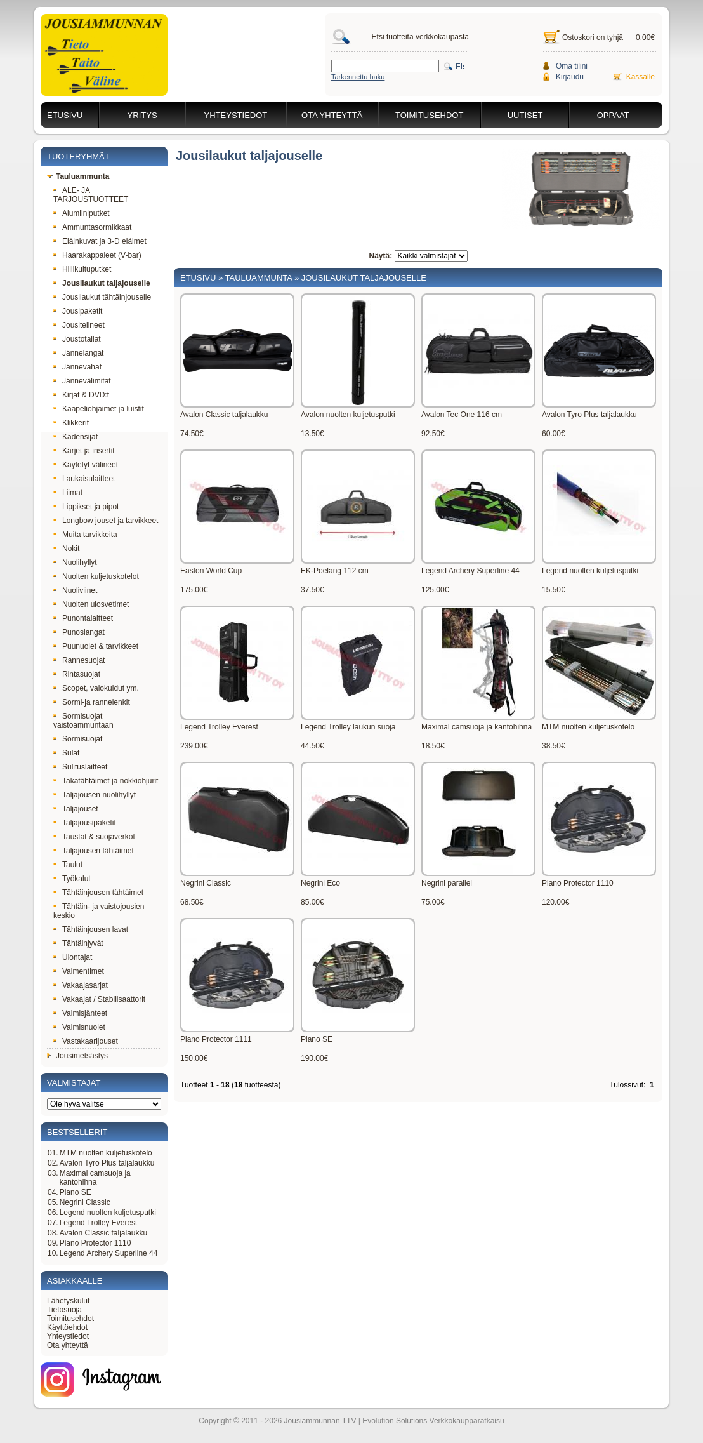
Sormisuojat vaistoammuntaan (83, 720)
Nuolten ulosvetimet (91, 604)
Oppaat (613, 115)
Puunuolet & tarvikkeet (95, 646)
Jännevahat (77, 366)
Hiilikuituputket (82, 269)
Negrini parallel (446, 883)
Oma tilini (572, 66)
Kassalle (640, 76)
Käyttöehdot (67, 1327)
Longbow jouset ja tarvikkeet (105, 520)
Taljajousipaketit (84, 822)
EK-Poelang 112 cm (335, 570)
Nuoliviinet (75, 590)
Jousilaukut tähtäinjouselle (102, 297)
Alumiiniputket (81, 213)
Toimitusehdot (429, 115)
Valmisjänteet (80, 1013)
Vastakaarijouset (85, 1041)
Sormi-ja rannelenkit (91, 702)
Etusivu (64, 115)
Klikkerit (71, 422)
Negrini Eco (320, 883)
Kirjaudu (570, 76)
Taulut (67, 864)
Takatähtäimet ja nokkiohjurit (105, 780)
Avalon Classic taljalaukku (104, 1232)
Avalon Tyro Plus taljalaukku (107, 1163)
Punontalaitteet (83, 618)
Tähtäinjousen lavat (90, 929)
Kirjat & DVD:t (81, 394)
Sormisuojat (77, 739)
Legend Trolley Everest (99, 1222)
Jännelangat (78, 353)
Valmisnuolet (79, 1027)
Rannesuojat (79, 660)
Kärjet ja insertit (84, 450)
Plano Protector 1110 (95, 1243)
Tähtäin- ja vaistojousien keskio (98, 911)
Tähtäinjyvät (78, 943)
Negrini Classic (85, 1202)
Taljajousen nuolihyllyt (94, 794)
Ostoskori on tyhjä (592, 37)
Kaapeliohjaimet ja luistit (98, 408)
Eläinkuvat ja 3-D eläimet (100, 241)
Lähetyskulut (68, 1300)
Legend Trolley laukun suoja (348, 726)
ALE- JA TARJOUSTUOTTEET (90, 195)
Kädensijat (75, 436)
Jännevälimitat (82, 380)
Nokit (66, 548)
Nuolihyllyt (75, 562)
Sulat (66, 752)
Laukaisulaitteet (84, 478)
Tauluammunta (78, 176)
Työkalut (72, 878)
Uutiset (525, 115)
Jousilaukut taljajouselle (101, 283)
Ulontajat (72, 957)
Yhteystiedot (236, 115)
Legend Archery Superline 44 (109, 1253)
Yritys (142, 115)
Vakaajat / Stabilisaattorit (99, 999)
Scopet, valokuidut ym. (96, 688)
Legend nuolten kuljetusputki (108, 1212)
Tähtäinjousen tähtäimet (98, 892)
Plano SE (75, 1192)
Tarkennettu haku (357, 77)
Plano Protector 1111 (216, 1039)
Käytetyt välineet (85, 464)
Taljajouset (75, 808)
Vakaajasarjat (80, 985)
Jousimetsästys (77, 1055)
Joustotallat (77, 339)
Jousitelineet (79, 325)
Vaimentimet (78, 971)
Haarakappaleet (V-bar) (97, 255)
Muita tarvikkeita (85, 534)
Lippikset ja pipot (86, 506)
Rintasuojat (76, 674)
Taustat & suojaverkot (94, 836)
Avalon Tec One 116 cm (461, 414)
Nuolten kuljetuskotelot (96, 576)
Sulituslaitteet (80, 766)
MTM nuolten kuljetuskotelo (106, 1152)
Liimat (67, 492)
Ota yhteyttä (331, 115)
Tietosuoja (64, 1309)
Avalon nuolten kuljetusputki (348, 414)
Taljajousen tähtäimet (93, 850)
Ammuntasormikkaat (92, 227)
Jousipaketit (77, 311)
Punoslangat (79, 632)
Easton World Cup (211, 570)
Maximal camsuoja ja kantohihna (95, 1178)
